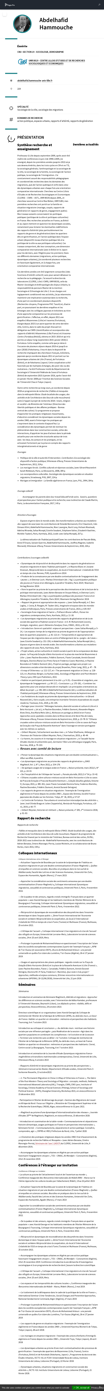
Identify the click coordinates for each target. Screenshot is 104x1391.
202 (49, 533)
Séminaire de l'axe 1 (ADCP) (48, 1143)
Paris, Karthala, (40, 533)
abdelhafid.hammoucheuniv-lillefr (34, 80)
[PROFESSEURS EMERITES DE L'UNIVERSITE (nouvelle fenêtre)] (25, 28)
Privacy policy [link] (97, 1388)
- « (19, 862)
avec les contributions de (48, 524)
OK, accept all (81, 1388)
